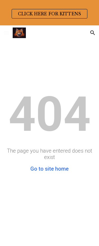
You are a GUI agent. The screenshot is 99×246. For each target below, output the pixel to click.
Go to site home (49, 169)
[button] (6, 32)
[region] (49, 12)
